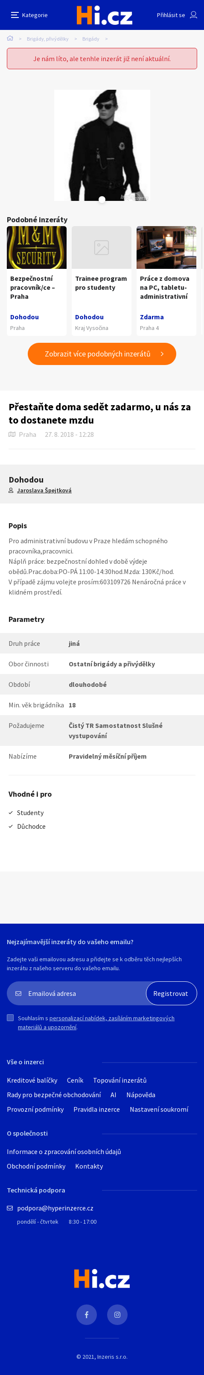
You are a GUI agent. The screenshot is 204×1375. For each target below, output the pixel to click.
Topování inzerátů (120, 1080)
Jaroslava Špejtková (44, 490)
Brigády (90, 38)
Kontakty (89, 1166)
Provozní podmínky (35, 1109)
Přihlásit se (171, 15)
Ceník (75, 1080)
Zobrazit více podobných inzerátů (98, 354)
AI (114, 1094)
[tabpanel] (102, 145)
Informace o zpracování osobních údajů (64, 1151)
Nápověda (140, 1094)
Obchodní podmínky (36, 1166)
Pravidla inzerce (96, 1109)
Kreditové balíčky (32, 1080)
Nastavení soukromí (159, 1109)
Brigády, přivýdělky (48, 38)
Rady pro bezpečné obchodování (54, 1094)
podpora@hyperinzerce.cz (55, 1208)
